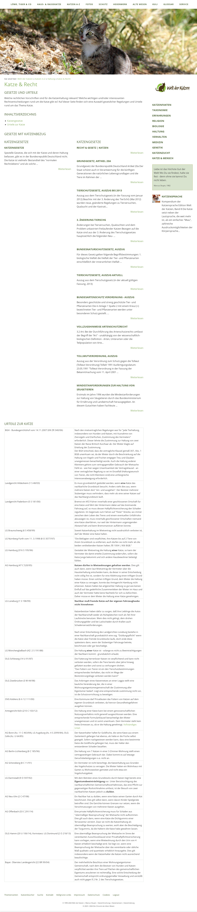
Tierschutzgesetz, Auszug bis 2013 (99, 190)
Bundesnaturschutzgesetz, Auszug (101, 249)
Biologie (158, 126)
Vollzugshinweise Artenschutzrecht (102, 326)
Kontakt (49, 894)
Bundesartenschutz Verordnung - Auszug (105, 297)
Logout (116, 894)
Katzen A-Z (40, 78)
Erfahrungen (161, 115)
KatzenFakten (161, 104)
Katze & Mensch (162, 158)
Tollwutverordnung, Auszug (97, 356)
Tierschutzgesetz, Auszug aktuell (100, 275)
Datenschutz (94, 894)
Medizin (157, 142)
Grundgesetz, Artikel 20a (94, 161)
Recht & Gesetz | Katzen (92, 147)
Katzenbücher (27, 894)
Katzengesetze (15, 120)
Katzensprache (172, 196)
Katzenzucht (161, 153)
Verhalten (159, 136)
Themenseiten (11, 894)
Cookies (106, 894)
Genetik (157, 147)
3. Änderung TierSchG (91, 220)
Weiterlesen (64, 169)
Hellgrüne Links (63, 894)
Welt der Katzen (25, 78)
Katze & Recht (64, 78)
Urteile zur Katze (16, 124)
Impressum (79, 894)
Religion (158, 121)
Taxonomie (160, 110)
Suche (40, 894)
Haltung (51, 78)
